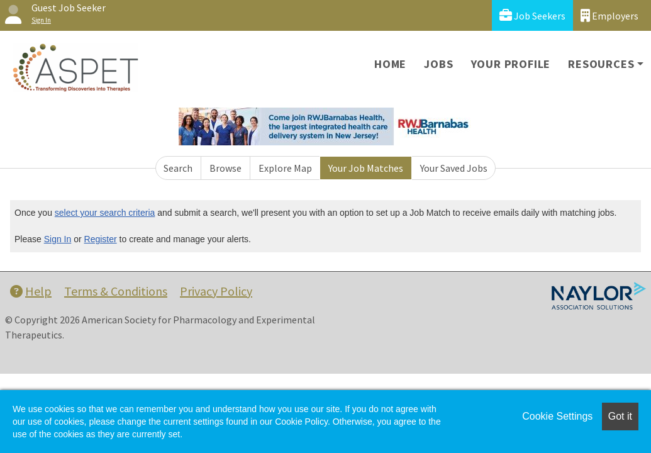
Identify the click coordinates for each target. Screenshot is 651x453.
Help (31, 291)
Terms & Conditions (115, 291)
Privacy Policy (216, 291)
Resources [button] (601, 64)
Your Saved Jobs (453, 168)
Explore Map (285, 168)
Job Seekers (532, 15)
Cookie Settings (557, 416)
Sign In (58, 239)
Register (100, 239)
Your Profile (511, 64)
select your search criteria (105, 213)
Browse (225, 168)
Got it (620, 416)
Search (178, 168)
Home (390, 64)
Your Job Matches (365, 168)
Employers (609, 15)
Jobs (438, 64)
